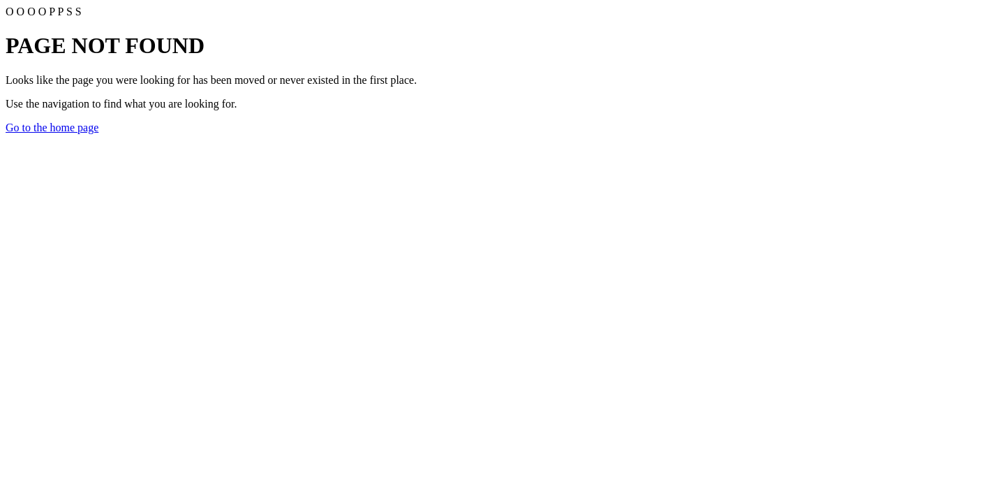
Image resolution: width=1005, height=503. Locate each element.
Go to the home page (52, 127)
